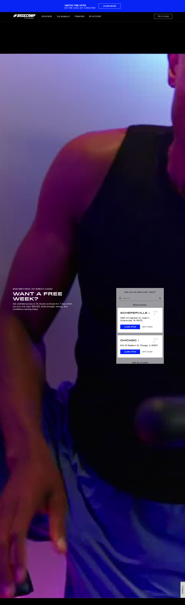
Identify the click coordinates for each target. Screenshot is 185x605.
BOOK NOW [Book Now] (47, 16)
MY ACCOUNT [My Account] (95, 16)
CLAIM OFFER (130, 327)
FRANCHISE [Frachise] (80, 16)
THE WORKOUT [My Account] (63, 16)
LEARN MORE (109, 6)
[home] (26, 16)
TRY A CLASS (163, 16)
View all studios (140, 363)
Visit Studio (147, 327)
